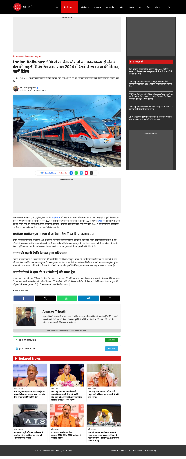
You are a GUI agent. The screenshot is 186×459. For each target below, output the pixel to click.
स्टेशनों (100, 220)
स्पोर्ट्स (131, 7)
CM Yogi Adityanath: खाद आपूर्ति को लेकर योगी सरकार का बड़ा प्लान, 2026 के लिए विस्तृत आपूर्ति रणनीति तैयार (29, 394)
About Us (115, 450)
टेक (148, 7)
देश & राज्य (71, 7)
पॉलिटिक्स (85, 7)
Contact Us (126, 450)
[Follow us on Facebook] (71, 173)
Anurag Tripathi (29, 87)
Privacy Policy (150, 450)
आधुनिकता (56, 217)
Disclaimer (137, 450)
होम (56, 7)
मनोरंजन (97, 7)
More (160, 7)
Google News (50, 173)
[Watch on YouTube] (86, 173)
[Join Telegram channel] (81, 173)
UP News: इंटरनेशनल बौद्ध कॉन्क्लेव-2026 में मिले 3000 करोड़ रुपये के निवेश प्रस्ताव (66, 435)
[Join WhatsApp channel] (76, 173)
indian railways (21, 291)
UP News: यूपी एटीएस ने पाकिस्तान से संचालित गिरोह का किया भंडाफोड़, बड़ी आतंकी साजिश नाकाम (28, 435)
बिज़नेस (38, 56)
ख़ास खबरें (20, 56)
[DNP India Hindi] (24, 7)
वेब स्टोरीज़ (110, 7)
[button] (169, 7)
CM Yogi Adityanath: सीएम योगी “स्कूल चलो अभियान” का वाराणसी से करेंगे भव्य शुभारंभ (103, 394)
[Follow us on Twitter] (91, 173)
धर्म (140, 7)
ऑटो (121, 7)
